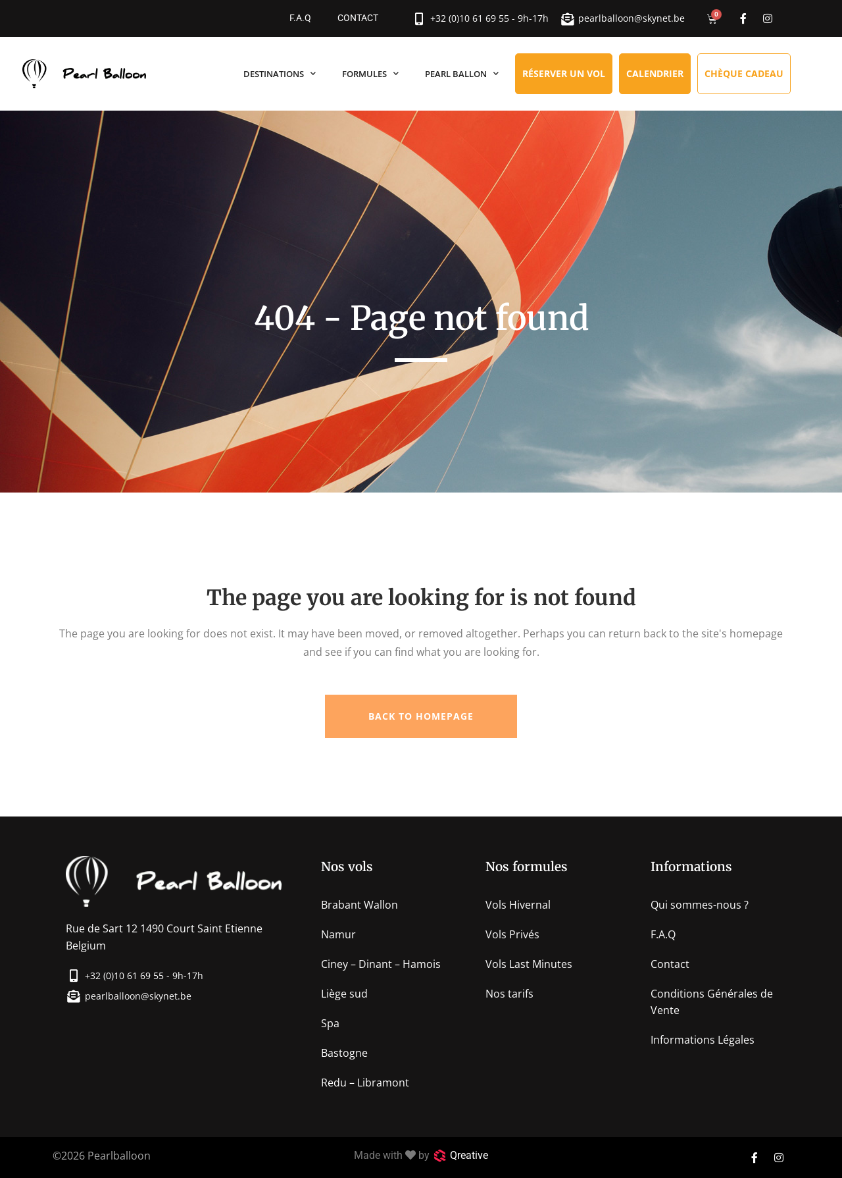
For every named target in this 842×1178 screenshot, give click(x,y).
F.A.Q (300, 18)
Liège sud (344, 993)
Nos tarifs (509, 993)
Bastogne (344, 1053)
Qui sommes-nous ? (700, 904)
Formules (370, 73)
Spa (330, 1023)
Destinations (279, 73)
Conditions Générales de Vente (712, 1001)
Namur (338, 934)
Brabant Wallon (359, 904)
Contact (357, 18)
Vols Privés (512, 934)
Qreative (469, 1155)
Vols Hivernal (518, 904)
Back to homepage (421, 716)
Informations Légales (703, 1039)
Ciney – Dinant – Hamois (381, 964)
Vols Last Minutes (528, 964)
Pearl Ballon (462, 73)
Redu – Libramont (365, 1082)
